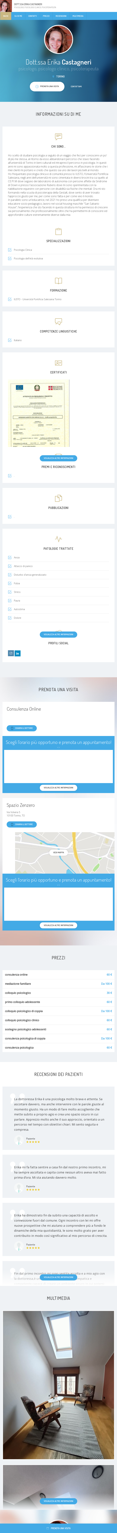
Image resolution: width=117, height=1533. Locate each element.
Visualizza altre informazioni (58, 458)
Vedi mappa (58, 852)
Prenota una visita (59, 1528)
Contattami (76, 86)
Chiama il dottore (22, 728)
